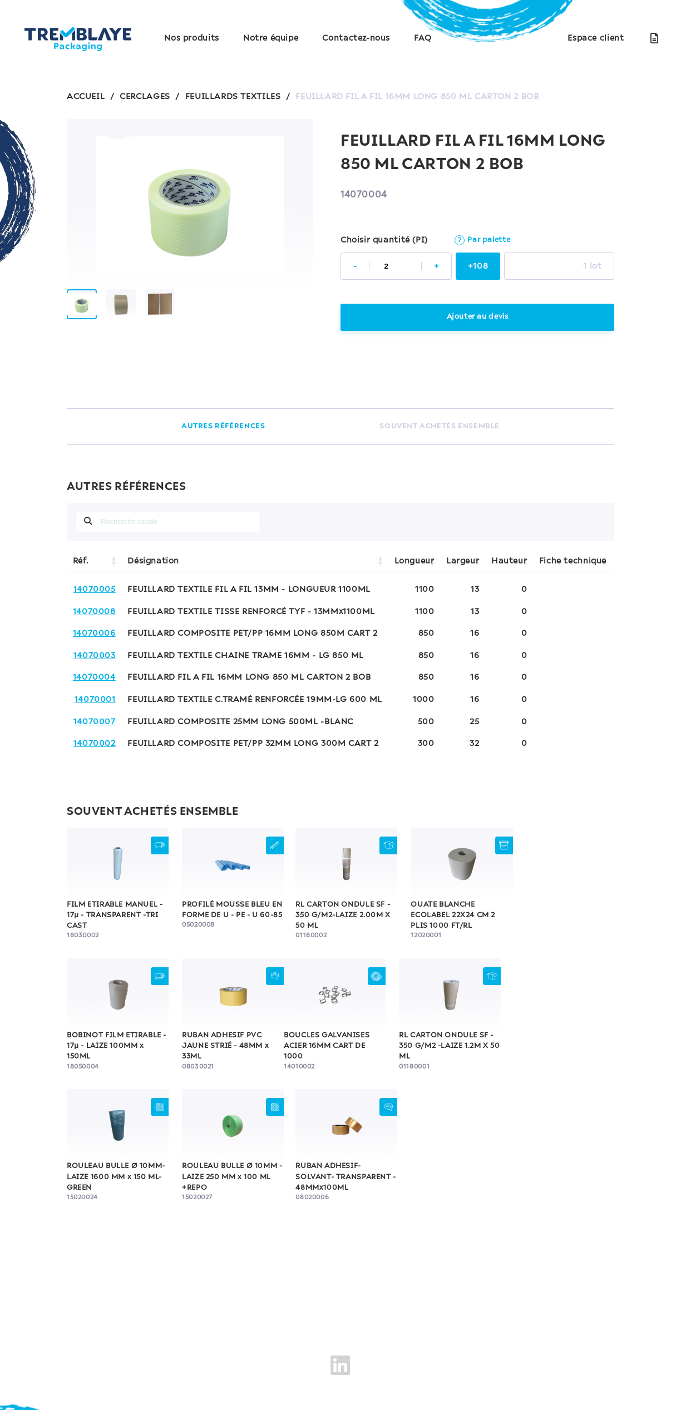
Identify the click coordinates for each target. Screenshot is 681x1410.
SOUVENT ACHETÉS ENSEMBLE (439, 426)
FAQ (423, 38)
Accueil (178, 1308)
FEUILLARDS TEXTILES (233, 97)
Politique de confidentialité (227, 1354)
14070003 (94, 656)
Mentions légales (123, 1354)
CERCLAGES (145, 97)
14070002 (94, 744)
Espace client (596, 38)
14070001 (95, 700)
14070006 (94, 633)
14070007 (94, 722)
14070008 (94, 612)
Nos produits (191, 38)
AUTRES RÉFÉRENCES (223, 426)
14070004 (94, 677)
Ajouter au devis (478, 316)
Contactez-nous (356, 38)
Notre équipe (270, 38)
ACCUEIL (86, 97)
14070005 (94, 589)
